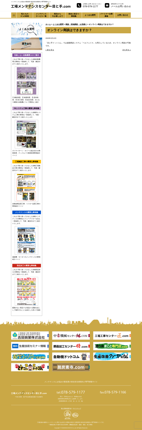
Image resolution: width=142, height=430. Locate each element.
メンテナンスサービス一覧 (41, 15)
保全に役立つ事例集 (73, 15)
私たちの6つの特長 (25, 15)
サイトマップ (77, 408)
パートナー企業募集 (106, 15)
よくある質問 (90, 15)
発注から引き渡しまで (57, 15)
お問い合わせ (122, 15)
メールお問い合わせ (121, 6)
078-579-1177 (90, 6)
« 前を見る (49, 50)
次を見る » (126, 50)
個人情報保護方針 (66, 408)
